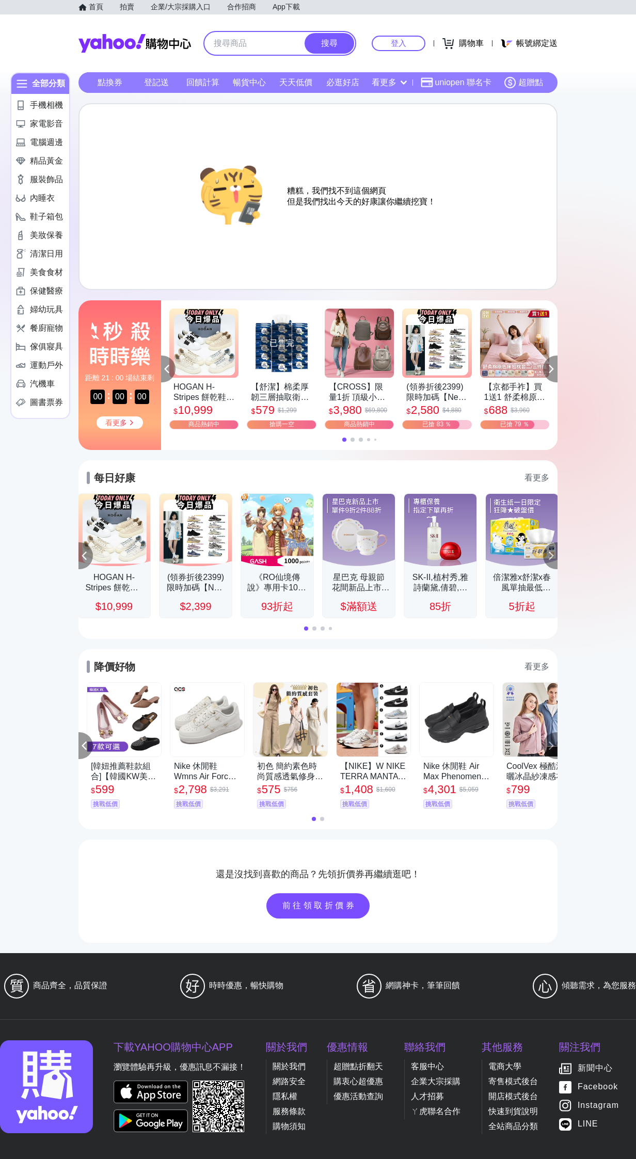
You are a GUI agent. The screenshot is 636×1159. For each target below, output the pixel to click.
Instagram (598, 1105)
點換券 (110, 82)
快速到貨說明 (513, 1111)
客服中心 (427, 1066)
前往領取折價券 (319, 905)
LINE (588, 1124)
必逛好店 (342, 82)
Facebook (598, 1087)
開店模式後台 (513, 1096)
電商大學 (504, 1066)
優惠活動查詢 (358, 1096)
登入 (398, 43)
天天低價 (295, 82)
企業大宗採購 (435, 1081)
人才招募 (427, 1096)
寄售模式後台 (513, 1081)
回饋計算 (202, 82)
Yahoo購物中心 (134, 43)
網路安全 (289, 1081)
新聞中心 (595, 1068)
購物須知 (289, 1126)
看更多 (389, 82)
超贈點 (523, 82)
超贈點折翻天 (358, 1066)
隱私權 (285, 1096)
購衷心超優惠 (358, 1081)
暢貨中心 (249, 82)
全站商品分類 (513, 1126)
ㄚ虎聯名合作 (435, 1111)
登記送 (156, 82)
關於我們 (289, 1066)
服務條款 (289, 1111)
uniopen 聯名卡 (456, 82)
